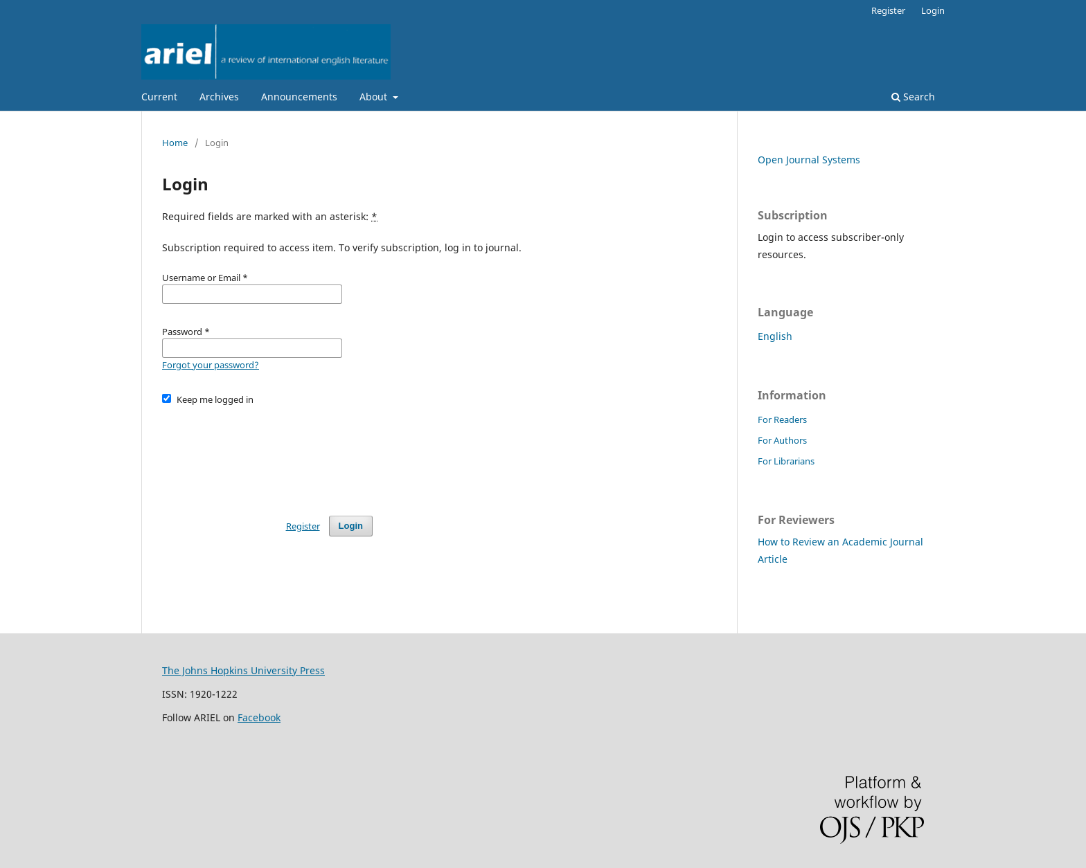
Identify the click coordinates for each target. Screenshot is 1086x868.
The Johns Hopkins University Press (243, 670)
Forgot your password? (210, 365)
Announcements (299, 96)
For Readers (782, 419)
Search (913, 96)
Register (888, 10)
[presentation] (267, 454)
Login (933, 10)
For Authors (782, 440)
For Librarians (786, 461)
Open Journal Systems (809, 159)
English (775, 336)
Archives (219, 96)
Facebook (259, 717)
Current (159, 96)
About (374, 96)
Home (175, 142)
